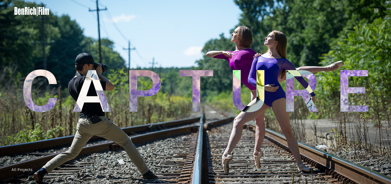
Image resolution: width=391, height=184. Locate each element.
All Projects (22, 169)
